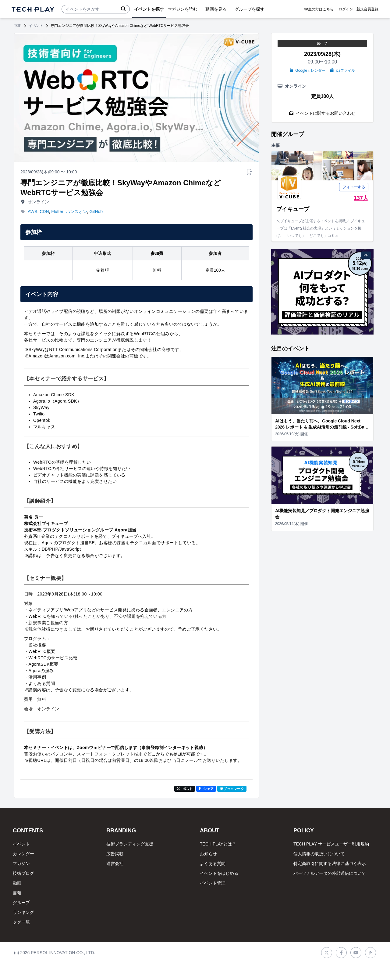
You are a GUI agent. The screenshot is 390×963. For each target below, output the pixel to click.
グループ (21, 902)
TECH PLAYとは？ (218, 844)
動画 (17, 883)
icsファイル (342, 70)
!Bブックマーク (232, 789)
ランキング (23, 912)
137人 (361, 198)
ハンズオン (76, 211)
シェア (206, 789)
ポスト (185, 789)
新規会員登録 (367, 9)
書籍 (17, 892)
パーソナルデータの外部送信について (329, 873)
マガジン (21, 863)
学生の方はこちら (319, 9)
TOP (17, 26)
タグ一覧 (21, 922)
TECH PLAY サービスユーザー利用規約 (331, 844)
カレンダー (23, 853)
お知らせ (208, 853)
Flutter (57, 211)
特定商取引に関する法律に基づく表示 (329, 863)
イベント (36, 26)
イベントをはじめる (219, 873)
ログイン (346, 9)
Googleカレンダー (307, 70)
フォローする (353, 187)
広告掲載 (114, 853)
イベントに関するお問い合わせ (322, 113)
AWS (32, 211)
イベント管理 (212, 883)
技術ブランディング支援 (129, 844)
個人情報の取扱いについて (319, 853)
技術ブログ (23, 873)
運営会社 (114, 863)
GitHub (96, 211)
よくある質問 (212, 863)
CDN (44, 211)
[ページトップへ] (33, 9)
